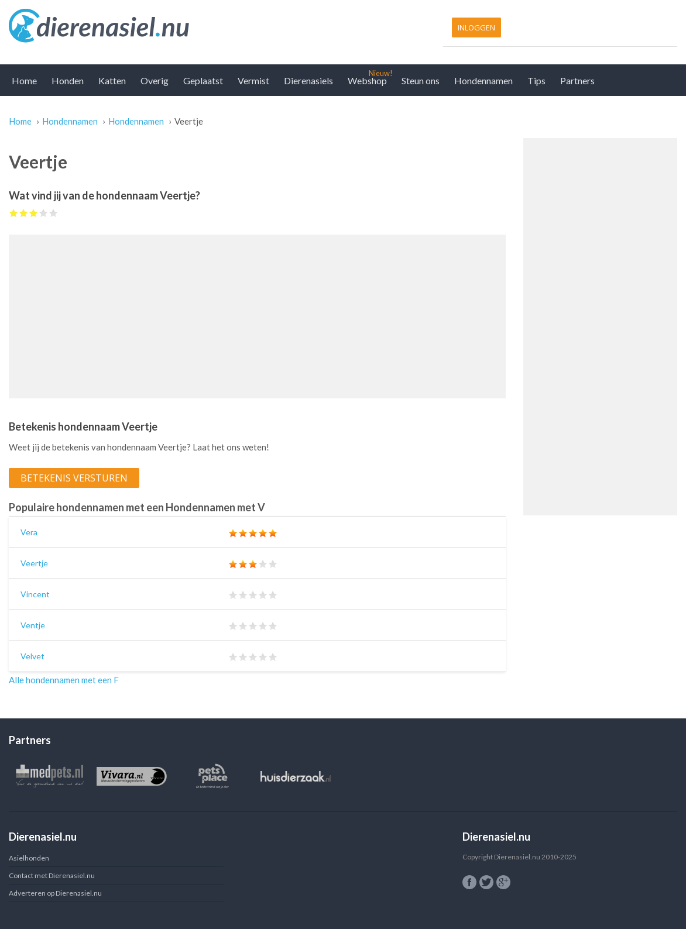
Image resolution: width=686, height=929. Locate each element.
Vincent (35, 594)
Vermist (253, 80)
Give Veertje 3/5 (34, 212)
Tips (536, 80)
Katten (112, 80)
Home (24, 80)
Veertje (34, 563)
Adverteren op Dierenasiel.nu (55, 893)
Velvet (32, 656)
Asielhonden (29, 858)
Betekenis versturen (74, 478)
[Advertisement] (257, 316)
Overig (154, 80)
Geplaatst (203, 80)
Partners (577, 80)
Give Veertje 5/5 (54, 212)
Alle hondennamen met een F (64, 680)
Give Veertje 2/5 (24, 212)
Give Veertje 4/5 (44, 212)
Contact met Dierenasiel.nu (52, 875)
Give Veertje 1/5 (14, 212)
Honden (68, 80)
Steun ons (421, 80)
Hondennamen (483, 80)
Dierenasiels (308, 80)
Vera (28, 532)
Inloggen (476, 27)
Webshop (367, 80)
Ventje (32, 625)
